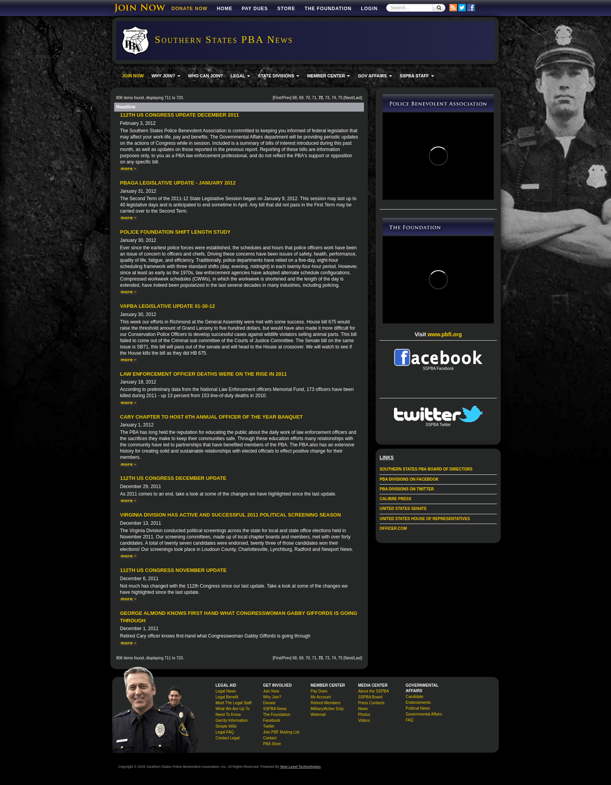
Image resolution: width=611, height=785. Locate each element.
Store (286, 8)
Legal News (225, 691)
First (277, 98)
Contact (269, 738)
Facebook (271, 720)
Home (224, 8)
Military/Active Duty (327, 709)
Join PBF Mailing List (281, 732)
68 (295, 98)
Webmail (318, 714)
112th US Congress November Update (173, 570)
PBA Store (272, 744)
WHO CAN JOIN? (205, 75)
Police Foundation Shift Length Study (175, 232)
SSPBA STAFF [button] (417, 75)
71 (314, 98)
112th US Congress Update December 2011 (179, 115)
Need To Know (228, 714)
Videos (364, 720)
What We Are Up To (232, 709)
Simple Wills (226, 726)
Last (357, 98)
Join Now (271, 691)
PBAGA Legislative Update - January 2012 (178, 183)
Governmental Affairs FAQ (424, 717)
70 (308, 98)
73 (327, 98)
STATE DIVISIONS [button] (278, 75)
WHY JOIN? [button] (166, 75)
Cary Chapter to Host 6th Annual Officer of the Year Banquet (211, 417)
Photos (364, 714)
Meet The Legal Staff (233, 703)
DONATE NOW (189, 8)
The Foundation (328, 8)
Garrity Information (231, 720)
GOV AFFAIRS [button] (375, 75)
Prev (287, 98)
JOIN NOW (133, 75)
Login (369, 8)
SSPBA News (275, 709)
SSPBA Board (370, 697)
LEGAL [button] (240, 75)
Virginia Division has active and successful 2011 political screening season (230, 515)
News (363, 709)
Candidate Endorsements (418, 699)
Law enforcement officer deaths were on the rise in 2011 (203, 374)
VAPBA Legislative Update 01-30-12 (167, 306)
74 (334, 98)
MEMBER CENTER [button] (328, 75)
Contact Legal (227, 738)
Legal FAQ (224, 732)
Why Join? (272, 697)
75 (340, 98)
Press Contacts (371, 703)
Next (348, 98)
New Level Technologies (300, 767)
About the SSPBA (373, 691)
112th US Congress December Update (173, 478)
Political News (418, 708)
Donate (269, 703)
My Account (321, 697)
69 (301, 98)
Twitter (268, 726)
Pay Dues (255, 8)
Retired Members (326, 703)
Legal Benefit (226, 697)
